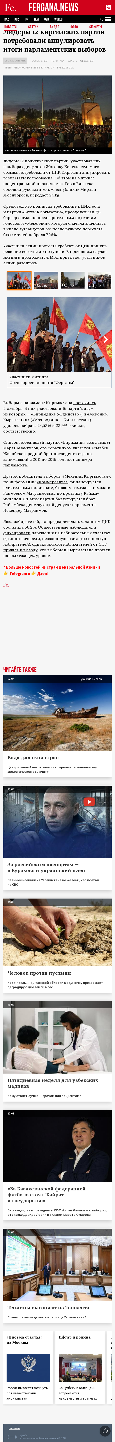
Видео (54, 27)
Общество (87, 60)
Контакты (14, 1428)
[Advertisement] (57, 633)
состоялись (84, 402)
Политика (57, 60)
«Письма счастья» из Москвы (24, 1340)
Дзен (42, 573)
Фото (74, 27)
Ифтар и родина (75, 1337)
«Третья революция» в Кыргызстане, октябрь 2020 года (38, 67)
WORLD (58, 19)
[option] (19, 280)
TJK (26, 19)
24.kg (54, 195)
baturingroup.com (48, 1438)
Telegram (18, 573)
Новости (10, 27)
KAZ (6, 19)
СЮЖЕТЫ (95, 27)
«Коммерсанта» (52, 481)
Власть (72, 60)
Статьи (33, 27)
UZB (46, 19)
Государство (39, 60)
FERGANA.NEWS (54, 7)
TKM (36, 19)
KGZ (16, 19)
